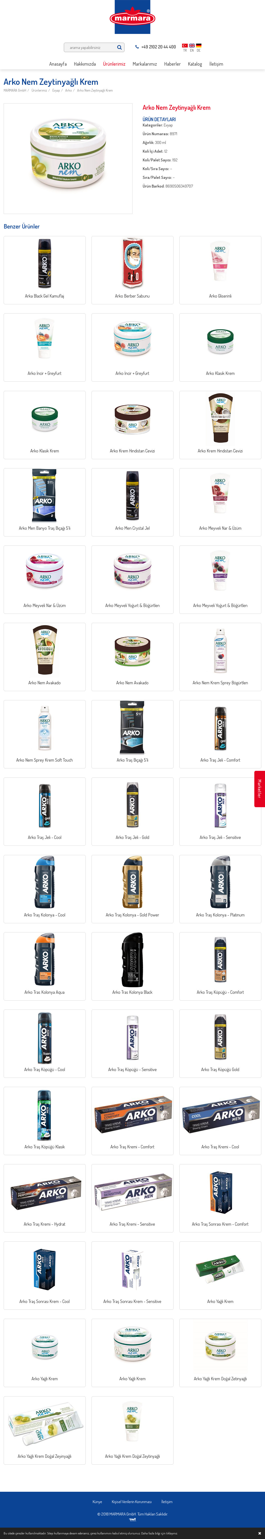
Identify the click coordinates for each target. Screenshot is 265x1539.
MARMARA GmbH (15, 90)
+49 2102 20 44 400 (155, 46)
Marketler (259, 789)
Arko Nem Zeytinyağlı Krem (95, 90)
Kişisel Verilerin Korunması (132, 1501)
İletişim (167, 1501)
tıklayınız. (172, 1533)
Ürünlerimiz (39, 90)
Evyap (56, 90)
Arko (68, 90)
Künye (97, 1501)
